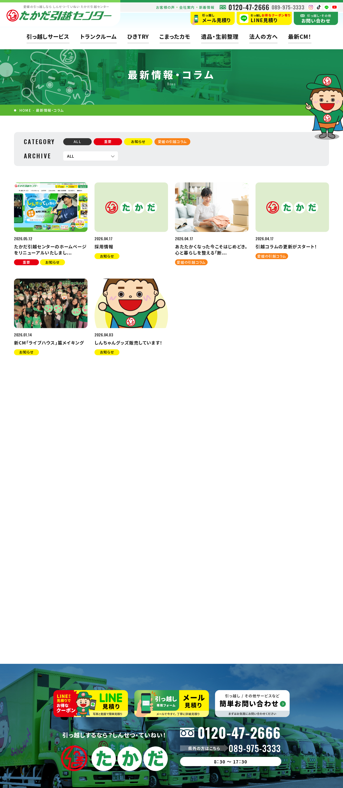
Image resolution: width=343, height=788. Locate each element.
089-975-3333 (288, 7)
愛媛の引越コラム (172, 141)
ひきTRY (138, 36)
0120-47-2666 (248, 7)
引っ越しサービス (47, 36)
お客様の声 (165, 7)
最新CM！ (299, 36)
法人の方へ (263, 36)
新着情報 (206, 7)
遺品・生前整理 (220, 36)
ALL (77, 141)
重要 (108, 141)
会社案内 (186, 7)
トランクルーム (98, 36)
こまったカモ (175, 36)
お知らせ (138, 141)
